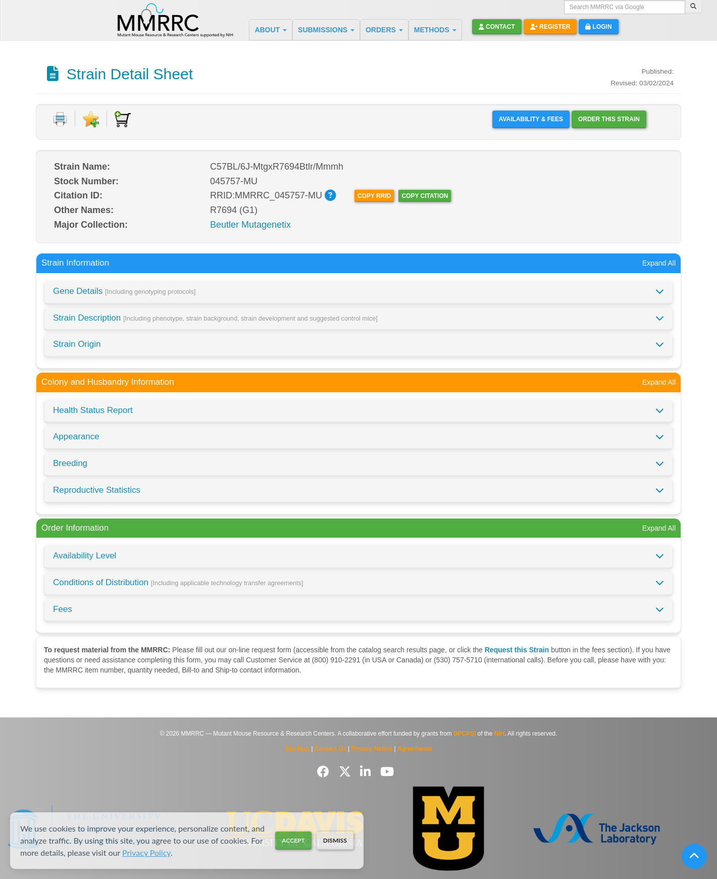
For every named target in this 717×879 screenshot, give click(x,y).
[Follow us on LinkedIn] (367, 772)
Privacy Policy (146, 852)
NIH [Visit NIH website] (499, 733)
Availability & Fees (531, 119)
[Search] (693, 7)
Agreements (414, 748)
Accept (293, 840)
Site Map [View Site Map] (297, 748)
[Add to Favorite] (91, 119)
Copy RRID (374, 195)
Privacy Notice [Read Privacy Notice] (371, 748)
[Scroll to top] (694, 856)
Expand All (659, 263)
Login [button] (598, 26)
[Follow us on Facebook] (325, 772)
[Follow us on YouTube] (387, 772)
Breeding (70, 463)
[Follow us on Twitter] (346, 772)
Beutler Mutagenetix (250, 225)
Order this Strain (609, 119)
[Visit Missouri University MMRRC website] (448, 828)
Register (550, 26)
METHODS (435, 30)
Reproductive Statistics (96, 490)
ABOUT (270, 30)
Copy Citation (424, 195)
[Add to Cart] (123, 119)
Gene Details (124, 291)
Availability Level (84, 555)
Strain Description (215, 318)
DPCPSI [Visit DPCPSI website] (464, 733)
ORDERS (384, 30)
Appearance (76, 436)
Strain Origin (76, 344)
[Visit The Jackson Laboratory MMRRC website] (596, 828)
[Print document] (60, 119)
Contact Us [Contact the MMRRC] (330, 748)
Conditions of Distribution (178, 582)
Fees (62, 609)
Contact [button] (497, 26)
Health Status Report (93, 410)
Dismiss (335, 840)
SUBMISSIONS (326, 30)
